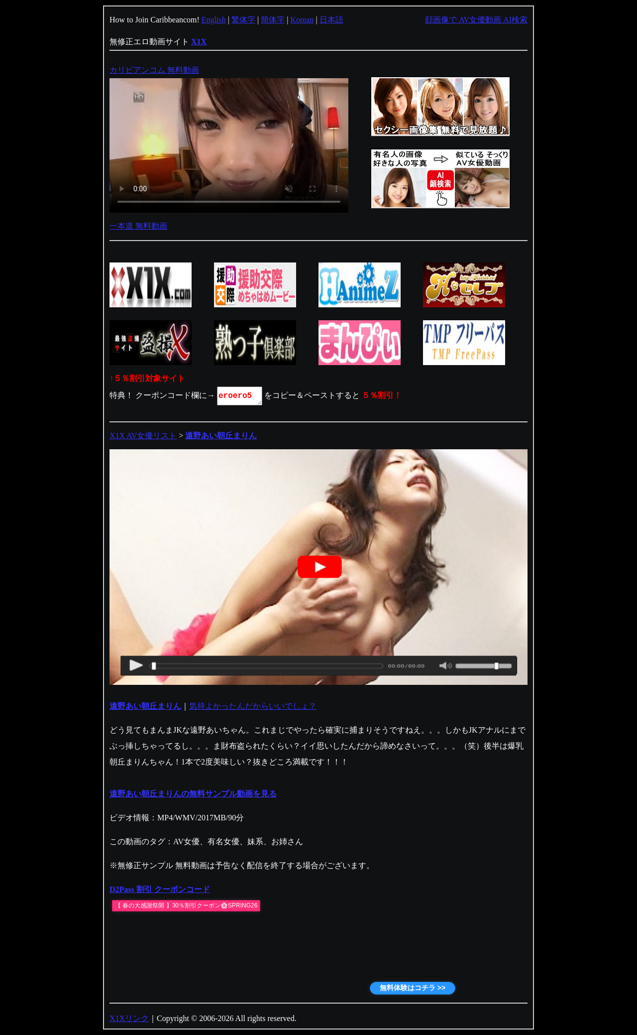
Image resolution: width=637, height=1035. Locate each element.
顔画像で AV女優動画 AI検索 (476, 19)
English (214, 19)
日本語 (331, 19)
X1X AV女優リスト (143, 435)
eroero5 (240, 396)
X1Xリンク (129, 1018)
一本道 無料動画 (138, 226)
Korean (302, 19)
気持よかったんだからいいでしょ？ (253, 706)
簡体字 (273, 19)
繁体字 (243, 19)
